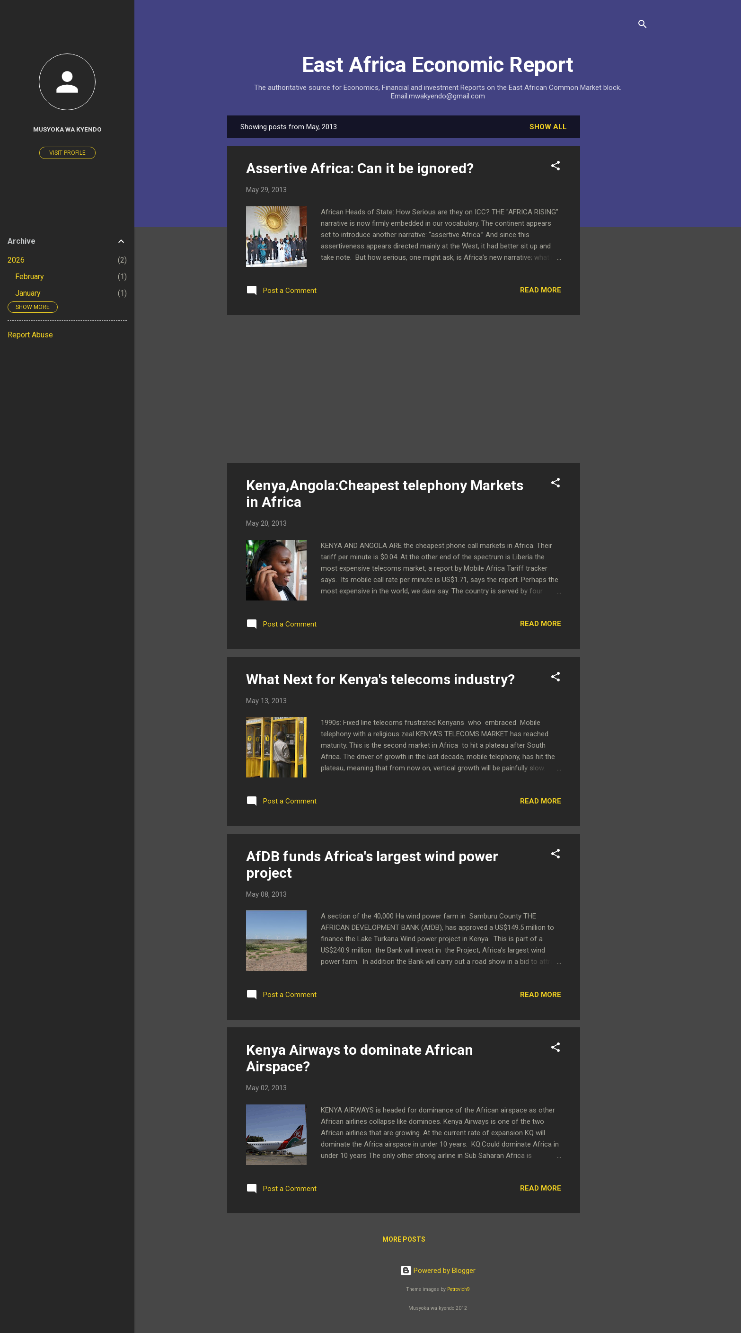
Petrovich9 (458, 1289)
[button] (555, 167)
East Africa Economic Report (437, 64)
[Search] (642, 25)
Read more (540, 290)
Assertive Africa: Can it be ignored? (360, 168)
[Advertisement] (618, 257)
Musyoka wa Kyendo (67, 129)
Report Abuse (30, 334)
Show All (548, 127)
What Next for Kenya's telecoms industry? (380, 679)
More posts (403, 1239)
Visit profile (67, 153)
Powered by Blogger (438, 1270)
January (28, 293)
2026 (16, 260)
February (29, 276)
